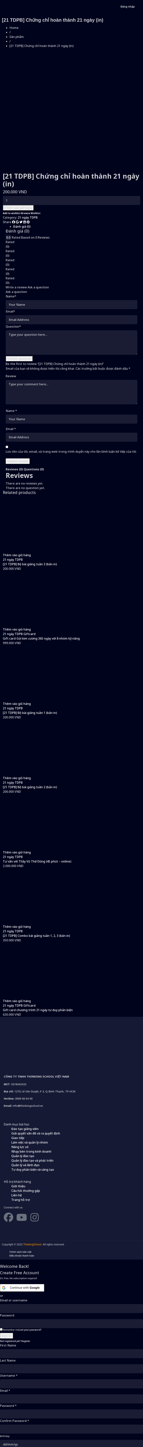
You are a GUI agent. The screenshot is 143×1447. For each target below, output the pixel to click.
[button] (17, 506)
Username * (9, 1326)
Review (11, 327)
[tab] (75, 177)
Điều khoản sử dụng (49, 1432)
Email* (10, 262)
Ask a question (38, 238)
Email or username (13, 1251)
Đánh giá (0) (21, 177)
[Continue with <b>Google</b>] (22, 1238)
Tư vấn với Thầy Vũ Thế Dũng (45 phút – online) (37, 812)
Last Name (8, 1311)
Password (7, 1266)
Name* (11, 247)
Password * (8, 1356)
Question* (13, 277)
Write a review (16, 238)
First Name (8, 1296)
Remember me (9, 1280)
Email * (11, 379)
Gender (4, 1402)
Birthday (5, 1386)
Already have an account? (17, 1423)
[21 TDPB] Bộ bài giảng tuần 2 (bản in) (30, 738)
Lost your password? (30, 1280)
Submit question (19, 309)
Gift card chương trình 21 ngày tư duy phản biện (38, 961)
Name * (11, 361)
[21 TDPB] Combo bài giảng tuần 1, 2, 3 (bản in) (36, 886)
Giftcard (29, 584)
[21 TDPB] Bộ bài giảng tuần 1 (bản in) (30, 663)
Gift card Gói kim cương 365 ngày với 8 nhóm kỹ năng (41, 589)
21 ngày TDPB (28, 168)
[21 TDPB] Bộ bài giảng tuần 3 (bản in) (30, 515)
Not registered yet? (15, 1291)
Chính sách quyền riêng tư (77, 1432)
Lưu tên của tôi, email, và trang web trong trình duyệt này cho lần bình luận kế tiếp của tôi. (71, 402)
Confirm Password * (14, 1371)
